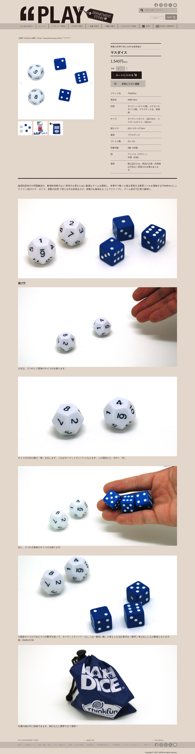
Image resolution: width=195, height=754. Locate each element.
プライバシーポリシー (132, 745)
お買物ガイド (157, 18)
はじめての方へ (27, 26)
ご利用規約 (116, 745)
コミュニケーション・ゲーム (52, 38)
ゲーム (39, 38)
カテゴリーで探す (30, 38)
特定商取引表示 (102, 745)
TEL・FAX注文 (59, 745)
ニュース (42, 26)
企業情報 (89, 745)
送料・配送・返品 (44, 745)
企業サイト (148, 745)
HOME (21, 38)
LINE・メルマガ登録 (76, 745)
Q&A (19, 745)
